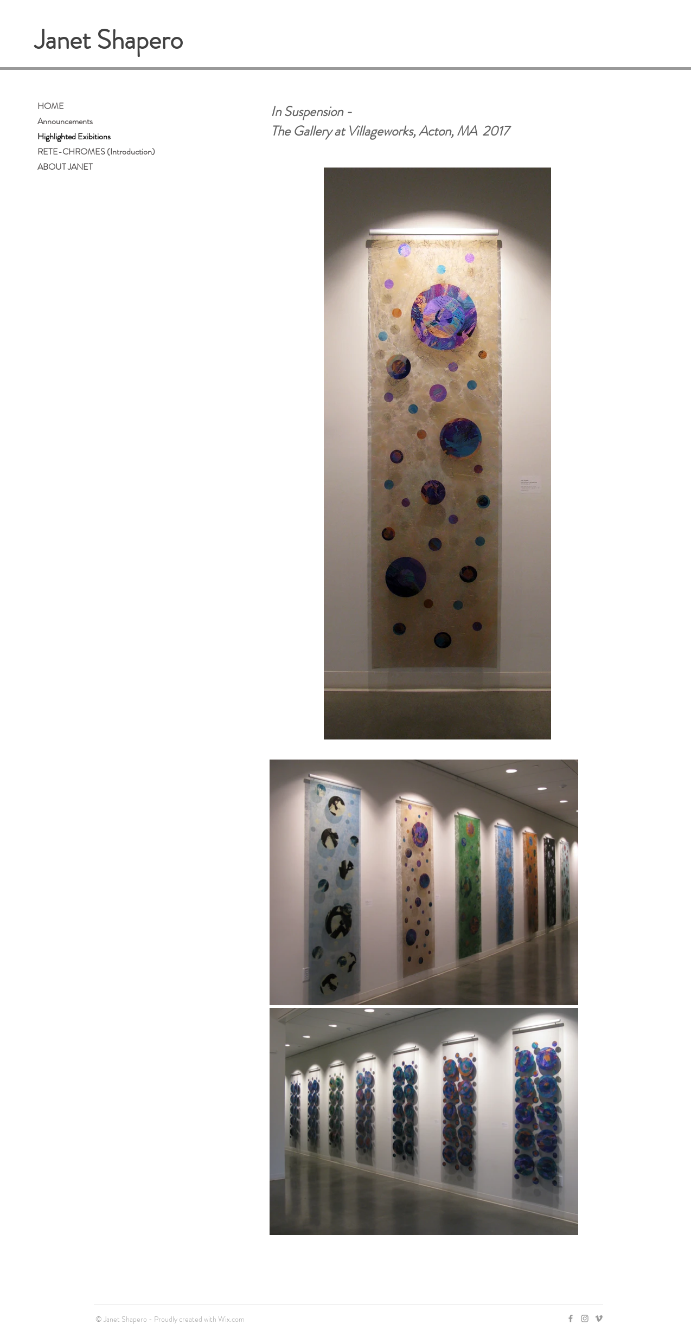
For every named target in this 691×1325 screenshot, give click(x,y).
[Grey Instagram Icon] (585, 1318)
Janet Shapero (109, 40)
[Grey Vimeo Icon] (599, 1318)
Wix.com (231, 1319)
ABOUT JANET (65, 166)
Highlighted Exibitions (74, 136)
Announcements (65, 121)
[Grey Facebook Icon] (570, 1318)
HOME (50, 106)
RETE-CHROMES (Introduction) (96, 151)
